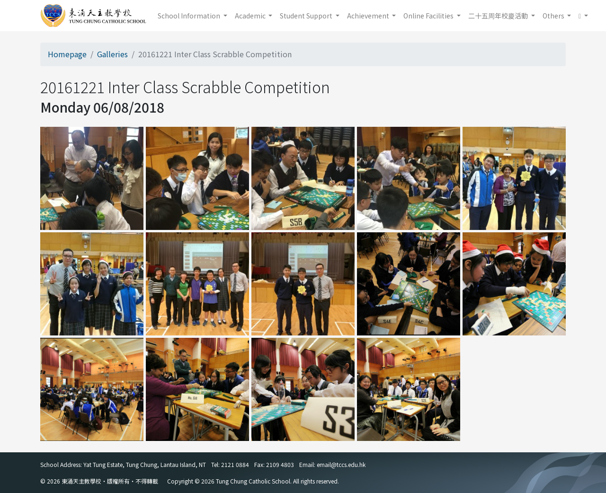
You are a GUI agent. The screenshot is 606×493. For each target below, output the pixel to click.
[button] (583, 16)
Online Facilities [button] (429, 15)
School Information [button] (190, 15)
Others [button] (554, 15)
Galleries (112, 54)
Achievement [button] (369, 15)
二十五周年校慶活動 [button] (498, 15)
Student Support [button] (307, 15)
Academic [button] (251, 15)
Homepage (67, 54)
